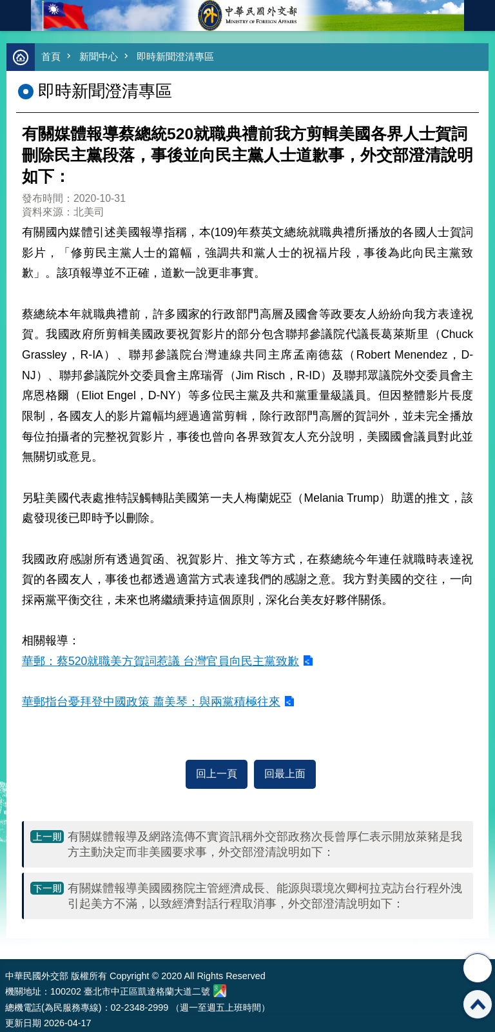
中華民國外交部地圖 (219, 990)
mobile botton (15, 15)
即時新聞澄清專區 (175, 56)
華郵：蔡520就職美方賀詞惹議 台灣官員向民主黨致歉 (160, 661)
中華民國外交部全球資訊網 (247, 15)
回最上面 (285, 773)
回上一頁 (216, 773)
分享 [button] (477, 968)
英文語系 (479, 15)
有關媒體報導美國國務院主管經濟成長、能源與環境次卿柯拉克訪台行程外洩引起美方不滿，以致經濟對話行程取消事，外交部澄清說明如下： (265, 896)
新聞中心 (98, 56)
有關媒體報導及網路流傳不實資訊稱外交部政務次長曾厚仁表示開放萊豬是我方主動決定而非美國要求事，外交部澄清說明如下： (265, 844)
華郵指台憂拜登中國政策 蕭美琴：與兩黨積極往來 (151, 701)
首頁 (51, 56)
